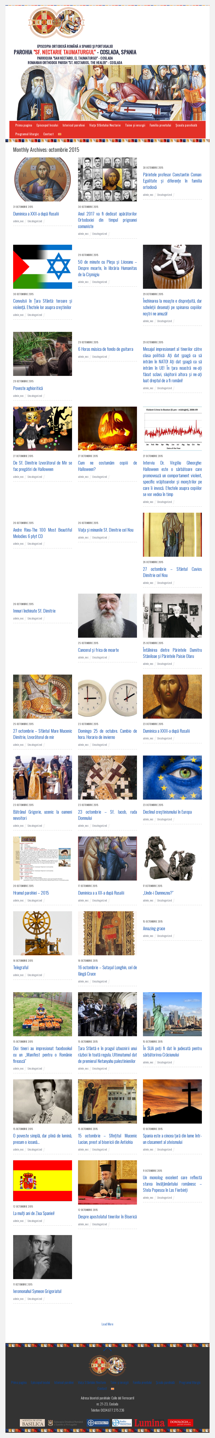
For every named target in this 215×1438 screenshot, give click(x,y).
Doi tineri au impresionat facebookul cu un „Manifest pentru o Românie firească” (42, 1054)
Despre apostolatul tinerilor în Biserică (107, 1216)
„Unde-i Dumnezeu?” (158, 892)
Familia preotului (160, 125)
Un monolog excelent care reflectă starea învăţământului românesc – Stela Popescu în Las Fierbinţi (172, 1183)
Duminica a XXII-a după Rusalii (36, 213)
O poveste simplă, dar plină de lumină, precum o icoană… (42, 1138)
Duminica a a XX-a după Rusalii (101, 892)
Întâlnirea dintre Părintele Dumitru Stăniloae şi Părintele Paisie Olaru (172, 653)
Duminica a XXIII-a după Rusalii (166, 730)
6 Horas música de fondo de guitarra (105, 349)
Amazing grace (154, 928)
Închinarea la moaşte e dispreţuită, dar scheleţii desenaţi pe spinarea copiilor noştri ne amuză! (172, 307)
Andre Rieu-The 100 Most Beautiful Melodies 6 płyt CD (42, 532)
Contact (48, 134)
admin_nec (18, 221)
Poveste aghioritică (28, 388)
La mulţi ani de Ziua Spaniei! (33, 1213)
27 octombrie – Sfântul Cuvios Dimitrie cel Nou (172, 572)
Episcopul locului (47, 125)
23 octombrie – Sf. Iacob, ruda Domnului (107, 815)
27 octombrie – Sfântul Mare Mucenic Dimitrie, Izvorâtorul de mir (42, 734)
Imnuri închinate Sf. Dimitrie (34, 610)
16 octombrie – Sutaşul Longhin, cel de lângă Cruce (107, 970)
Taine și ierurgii (135, 125)
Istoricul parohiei (74, 125)
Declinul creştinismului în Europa (167, 811)
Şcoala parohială (186, 125)
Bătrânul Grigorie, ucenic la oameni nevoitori (42, 815)
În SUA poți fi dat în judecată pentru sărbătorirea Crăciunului (172, 1051)
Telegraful (20, 967)
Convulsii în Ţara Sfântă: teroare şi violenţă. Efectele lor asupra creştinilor (42, 303)
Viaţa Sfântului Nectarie (105, 125)
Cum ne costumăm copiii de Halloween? (107, 465)
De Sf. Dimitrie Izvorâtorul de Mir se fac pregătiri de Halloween (42, 465)
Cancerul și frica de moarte (98, 649)
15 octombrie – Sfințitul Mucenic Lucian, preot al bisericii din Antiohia (107, 1138)
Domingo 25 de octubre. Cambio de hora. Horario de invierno (107, 734)
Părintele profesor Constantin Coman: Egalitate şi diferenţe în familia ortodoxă (172, 180)
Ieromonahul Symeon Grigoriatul (37, 1291)
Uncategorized (35, 221)
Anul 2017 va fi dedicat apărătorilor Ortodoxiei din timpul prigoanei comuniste (107, 219)
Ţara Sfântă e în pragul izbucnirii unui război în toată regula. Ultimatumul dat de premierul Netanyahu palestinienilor (107, 1054)
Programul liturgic (27, 134)
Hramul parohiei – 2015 (31, 892)
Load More (107, 1324)
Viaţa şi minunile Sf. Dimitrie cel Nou (105, 529)
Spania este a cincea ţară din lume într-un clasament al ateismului (172, 1138)
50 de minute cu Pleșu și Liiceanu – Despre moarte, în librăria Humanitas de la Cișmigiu (107, 268)
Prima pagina (23, 125)
